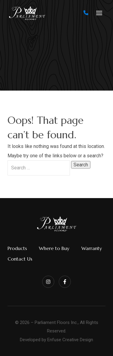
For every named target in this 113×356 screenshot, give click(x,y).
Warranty (91, 248)
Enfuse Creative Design (70, 339)
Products (17, 248)
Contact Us (20, 259)
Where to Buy (54, 248)
